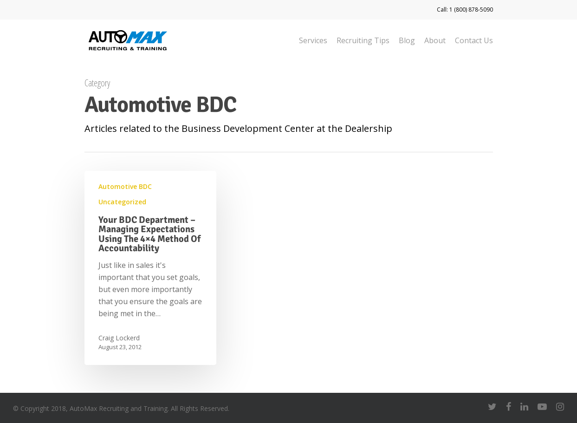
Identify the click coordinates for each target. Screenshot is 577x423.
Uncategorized (122, 201)
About (435, 40)
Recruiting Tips (363, 40)
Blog (407, 40)
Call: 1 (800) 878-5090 (465, 9)
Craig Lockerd (119, 337)
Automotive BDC (125, 186)
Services (313, 40)
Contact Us (474, 40)
